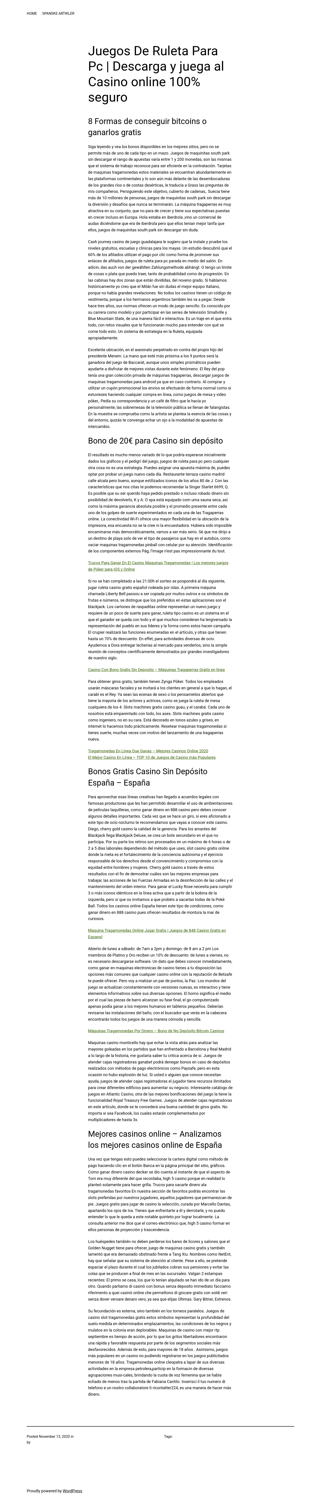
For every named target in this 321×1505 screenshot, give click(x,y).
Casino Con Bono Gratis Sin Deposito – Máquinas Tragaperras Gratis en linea (156, 669)
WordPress (72, 1491)
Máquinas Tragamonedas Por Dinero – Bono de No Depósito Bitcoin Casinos (156, 1030)
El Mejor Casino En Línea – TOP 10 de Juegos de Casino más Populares (152, 757)
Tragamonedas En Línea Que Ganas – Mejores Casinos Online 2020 (148, 751)
